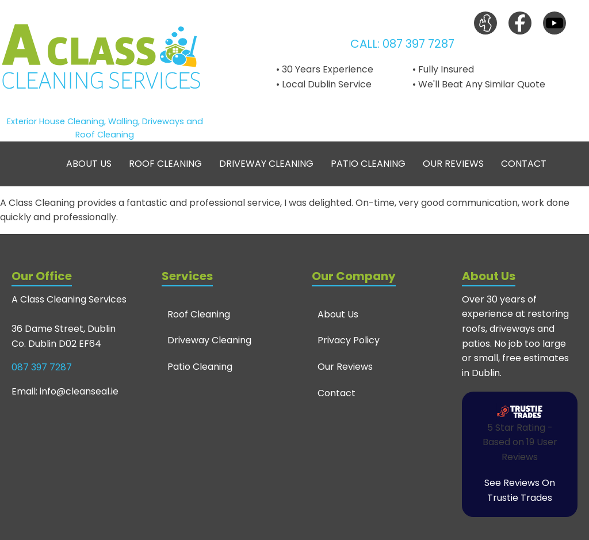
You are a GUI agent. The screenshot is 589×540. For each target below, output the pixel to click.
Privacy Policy (349, 340)
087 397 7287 (418, 44)
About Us (89, 163)
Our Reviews (453, 163)
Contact (523, 163)
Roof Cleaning (165, 163)
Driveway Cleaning (266, 163)
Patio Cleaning (368, 163)
